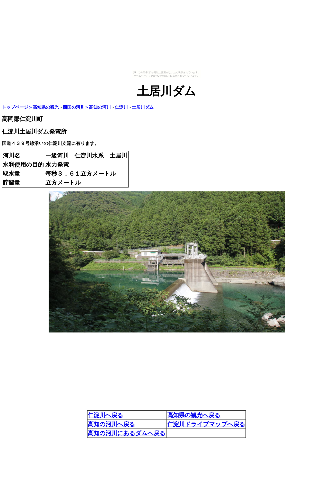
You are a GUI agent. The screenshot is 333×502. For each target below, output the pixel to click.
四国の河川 (74, 107)
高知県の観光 (46, 107)
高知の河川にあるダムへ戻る (127, 433)
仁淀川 (121, 107)
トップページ (15, 107)
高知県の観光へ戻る (193, 415)
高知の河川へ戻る (111, 424)
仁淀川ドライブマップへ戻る (206, 424)
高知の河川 (100, 107)
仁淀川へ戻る (105, 415)
